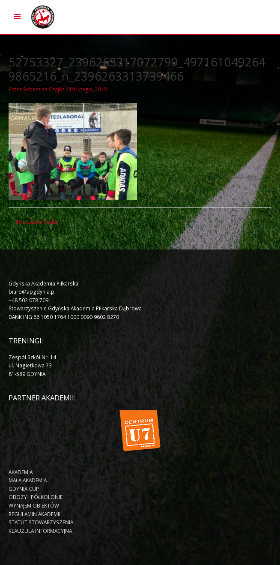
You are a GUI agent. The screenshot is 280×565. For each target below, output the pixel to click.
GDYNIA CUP (24, 488)
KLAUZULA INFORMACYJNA (40, 530)
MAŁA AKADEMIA (28, 480)
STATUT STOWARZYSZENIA (41, 522)
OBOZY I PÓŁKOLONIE (36, 496)
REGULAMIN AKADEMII (34, 514)
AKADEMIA (21, 472)
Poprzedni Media (33, 221)
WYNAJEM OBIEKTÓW (34, 505)
